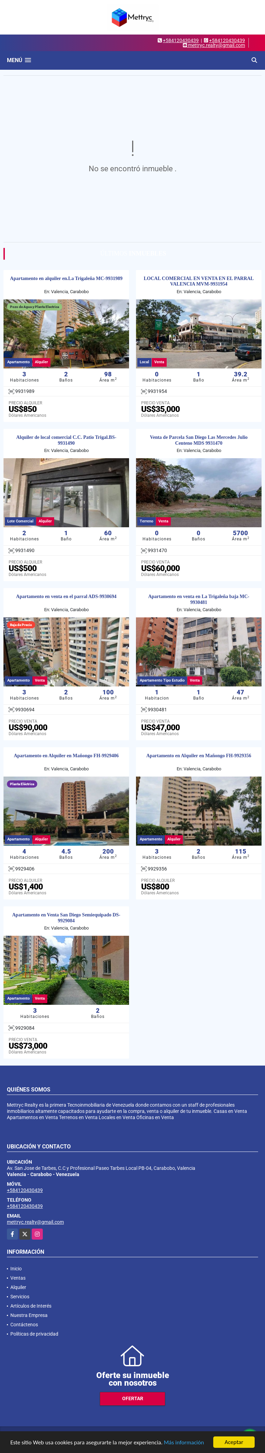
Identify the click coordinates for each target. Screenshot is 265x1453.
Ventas (18, 1278)
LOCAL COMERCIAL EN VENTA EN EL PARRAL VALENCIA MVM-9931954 (199, 281)
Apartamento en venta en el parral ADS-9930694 (66, 596)
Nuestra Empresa (29, 1315)
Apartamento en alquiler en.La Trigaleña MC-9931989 (66, 278)
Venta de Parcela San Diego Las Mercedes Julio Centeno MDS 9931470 (198, 440)
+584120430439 (181, 40)
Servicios (19, 1296)
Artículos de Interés (30, 1306)
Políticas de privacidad (34, 1334)
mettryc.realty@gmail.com (35, 1222)
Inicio (16, 1268)
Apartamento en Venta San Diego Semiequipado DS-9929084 (66, 917)
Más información (184, 1442)
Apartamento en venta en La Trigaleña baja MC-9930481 (198, 599)
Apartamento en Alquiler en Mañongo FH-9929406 (66, 755)
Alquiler (18, 1287)
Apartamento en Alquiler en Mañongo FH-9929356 (198, 755)
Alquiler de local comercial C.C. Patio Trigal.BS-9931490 (66, 440)
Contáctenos (24, 1324)
